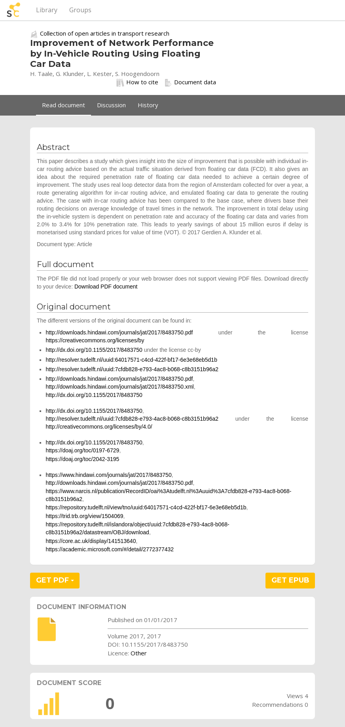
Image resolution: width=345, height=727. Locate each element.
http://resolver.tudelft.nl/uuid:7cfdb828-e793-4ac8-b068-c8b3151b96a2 (131, 369)
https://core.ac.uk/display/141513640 (90, 541)
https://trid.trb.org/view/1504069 (84, 516)
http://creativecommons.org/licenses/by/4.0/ (98, 426)
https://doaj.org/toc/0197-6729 (82, 450)
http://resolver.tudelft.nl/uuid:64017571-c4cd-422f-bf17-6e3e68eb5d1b (131, 360)
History (148, 105)
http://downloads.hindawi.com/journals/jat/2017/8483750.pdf (119, 332)
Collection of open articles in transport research (104, 33)
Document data (190, 82)
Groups (80, 10)
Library (46, 10)
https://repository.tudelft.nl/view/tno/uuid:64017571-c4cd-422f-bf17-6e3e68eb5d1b (145, 507)
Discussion (111, 105)
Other (139, 653)
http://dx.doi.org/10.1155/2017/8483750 (93, 350)
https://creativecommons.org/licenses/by (94, 340)
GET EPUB (290, 580)
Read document (63, 105)
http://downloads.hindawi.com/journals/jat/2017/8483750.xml (119, 386)
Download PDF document (106, 286)
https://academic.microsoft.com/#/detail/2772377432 (109, 549)
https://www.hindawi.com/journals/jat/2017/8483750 (108, 475)
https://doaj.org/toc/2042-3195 (82, 459)
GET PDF (55, 580)
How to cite (137, 82)
